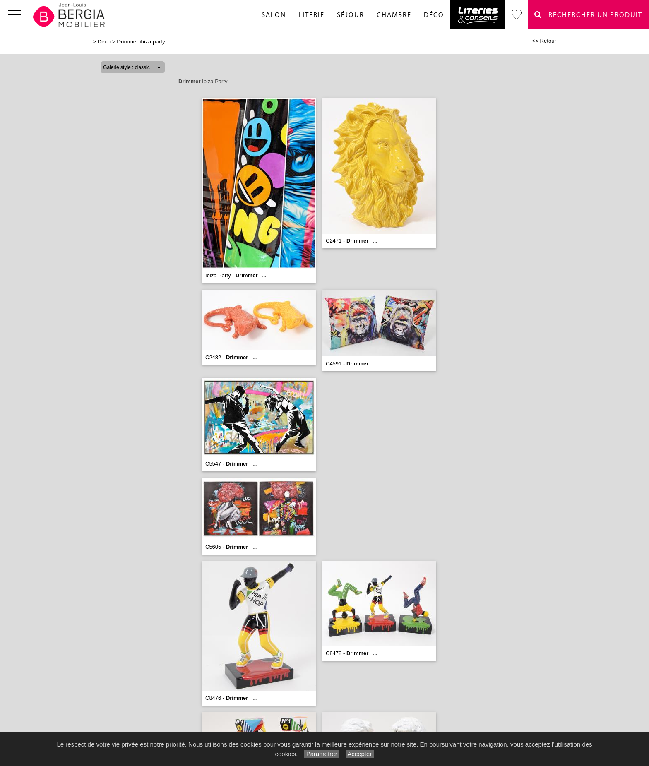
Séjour (350, 15)
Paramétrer (321, 753)
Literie (311, 15)
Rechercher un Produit (588, 15)
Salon (274, 15)
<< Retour (544, 41)
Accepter (360, 753)
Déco (434, 15)
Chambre (394, 15)
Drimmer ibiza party (141, 41)
